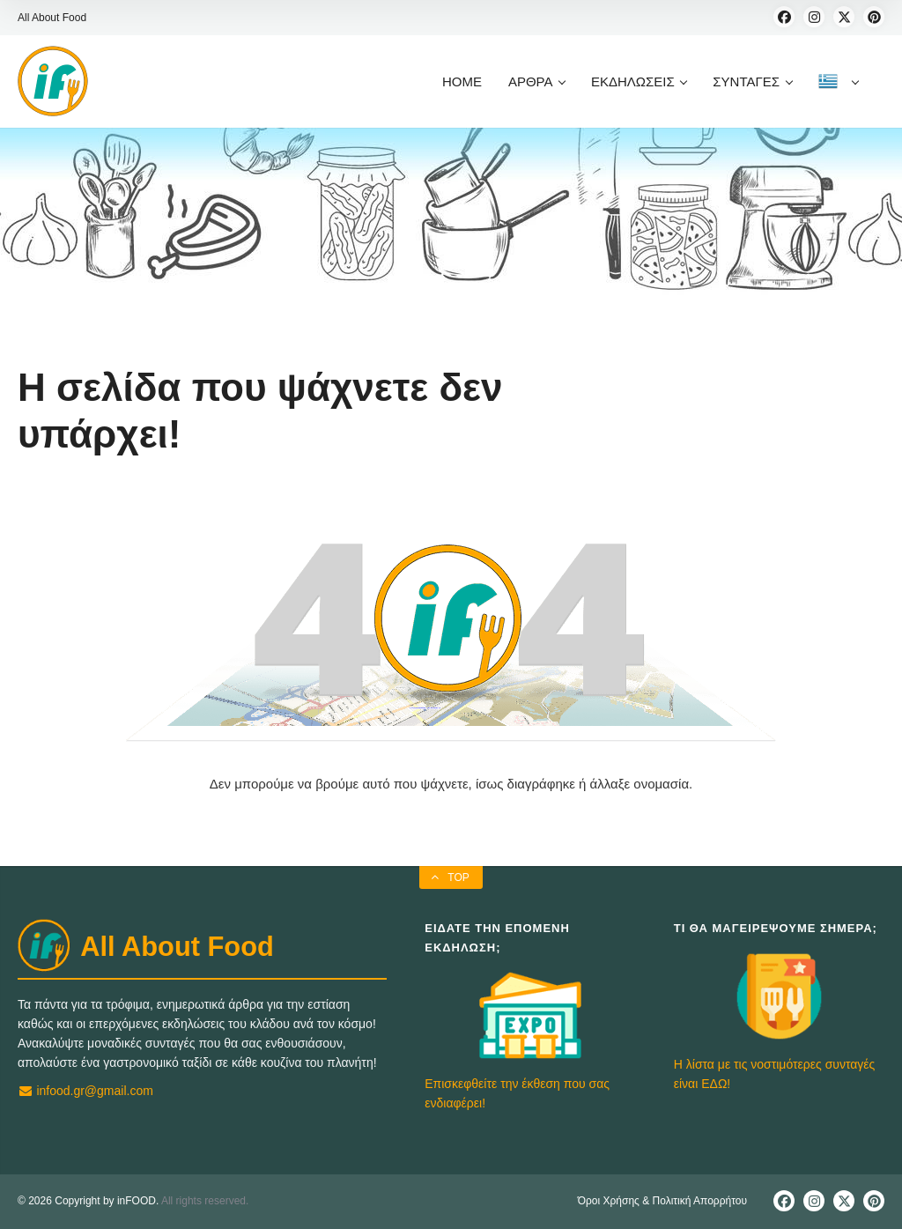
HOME (462, 81)
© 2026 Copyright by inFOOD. (88, 1201)
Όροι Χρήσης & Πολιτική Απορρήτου (662, 1201)
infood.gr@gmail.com (85, 1091)
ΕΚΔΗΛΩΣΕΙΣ (638, 81)
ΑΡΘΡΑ (536, 81)
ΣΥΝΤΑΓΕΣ (752, 81)
